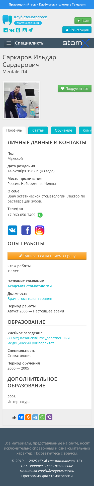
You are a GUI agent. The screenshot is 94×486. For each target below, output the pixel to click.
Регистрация (77, 30)
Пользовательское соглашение (47, 465)
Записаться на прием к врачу (47, 255)
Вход (83, 21)
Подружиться (74, 88)
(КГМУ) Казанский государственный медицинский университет (39, 340)
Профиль (14, 130)
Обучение (63, 130)
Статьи (38, 130)
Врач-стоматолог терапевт (31, 298)
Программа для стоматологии (47, 475)
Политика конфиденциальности (47, 470)
